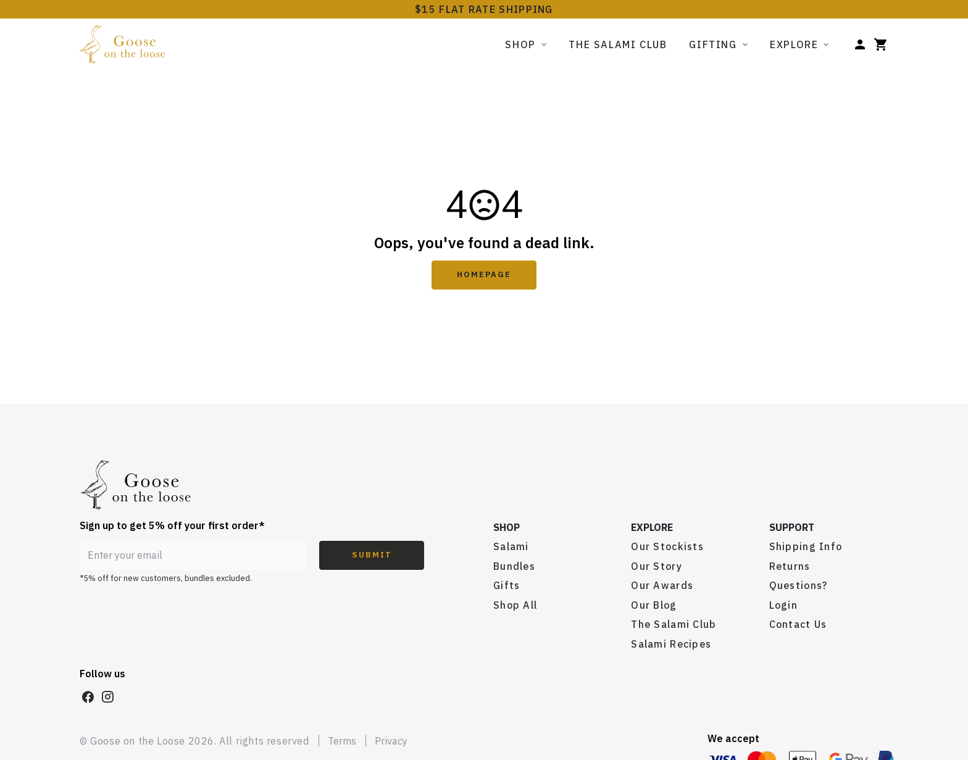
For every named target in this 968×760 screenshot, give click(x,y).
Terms (342, 741)
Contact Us (798, 624)
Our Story (656, 566)
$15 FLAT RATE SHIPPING (484, 9)
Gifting (712, 44)
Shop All (515, 605)
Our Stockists (667, 546)
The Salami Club (618, 44)
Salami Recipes (671, 644)
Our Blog (654, 605)
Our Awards (662, 585)
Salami (511, 546)
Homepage (484, 274)
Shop (520, 44)
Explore (794, 44)
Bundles (514, 566)
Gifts (506, 585)
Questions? (798, 585)
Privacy (391, 741)
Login (783, 605)
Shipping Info (806, 546)
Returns (790, 566)
